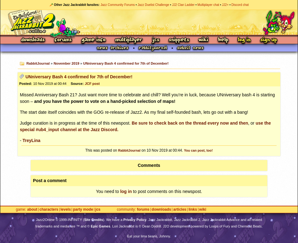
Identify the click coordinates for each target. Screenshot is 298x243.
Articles (179, 209)
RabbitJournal (38, 63)
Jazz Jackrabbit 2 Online (149, 22)
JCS (155, 40)
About (32, 209)
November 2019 (66, 63)
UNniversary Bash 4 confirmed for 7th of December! (126, 63)
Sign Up (269, 40)
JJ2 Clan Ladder (183, 5)
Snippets (179, 40)
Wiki (203, 40)
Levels (66, 209)
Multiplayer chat (208, 5)
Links (192, 209)
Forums (63, 40)
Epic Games (100, 226)
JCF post (92, 83)
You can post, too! (198, 150)
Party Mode (83, 209)
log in (126, 191)
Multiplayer (128, 40)
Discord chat (240, 5)
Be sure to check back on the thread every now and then (190, 123)
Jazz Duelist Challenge (153, 5)
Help (223, 40)
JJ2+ (225, 5)
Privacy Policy (135, 220)
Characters (48, 209)
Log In (244, 40)
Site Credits (93, 220)
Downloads (33, 40)
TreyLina (32, 140)
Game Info (93, 40)
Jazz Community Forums (118, 5)
